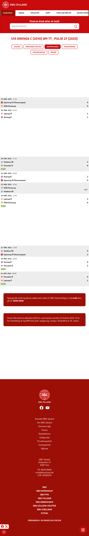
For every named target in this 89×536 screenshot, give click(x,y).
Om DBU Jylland (44, 423)
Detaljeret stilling (33, 47)
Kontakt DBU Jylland (44, 419)
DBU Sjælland (44, 510)
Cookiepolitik (44, 445)
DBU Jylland (44, 498)
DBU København (44, 502)
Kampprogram (53, 47)
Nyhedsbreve (44, 434)
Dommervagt (44, 426)
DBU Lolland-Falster (44, 506)
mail (75, 298)
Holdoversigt (69, 47)
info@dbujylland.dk (44, 473)
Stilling (17, 47)
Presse (45, 430)
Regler (53, 52)
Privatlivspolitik (44, 441)
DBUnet (44, 449)
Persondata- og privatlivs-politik (44, 520)
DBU (44, 487)
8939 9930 (18, 301)
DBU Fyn (44, 495)
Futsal (44, 513)
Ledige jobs (44, 438)
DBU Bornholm (44, 491)
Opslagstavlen (39, 52)
